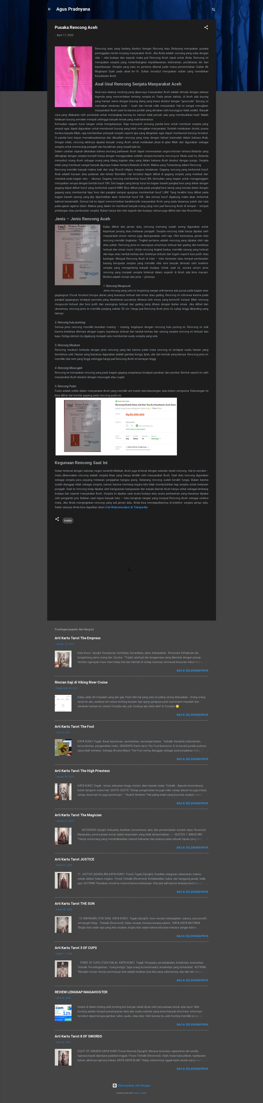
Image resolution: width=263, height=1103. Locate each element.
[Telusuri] (213, 10)
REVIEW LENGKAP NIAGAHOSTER (81, 992)
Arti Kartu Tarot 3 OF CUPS (76, 948)
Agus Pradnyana (73, 9)
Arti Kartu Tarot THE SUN (75, 903)
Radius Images (140, 1093)
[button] (206, 28)
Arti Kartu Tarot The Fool (74, 726)
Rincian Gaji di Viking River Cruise (81, 682)
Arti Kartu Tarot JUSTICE (74, 859)
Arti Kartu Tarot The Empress (77, 638)
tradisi (68, 520)
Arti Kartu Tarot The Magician (78, 815)
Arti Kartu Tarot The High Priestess (82, 771)
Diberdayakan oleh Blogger (131, 1085)
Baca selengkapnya (192, 670)
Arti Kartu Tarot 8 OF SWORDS (78, 1036)
